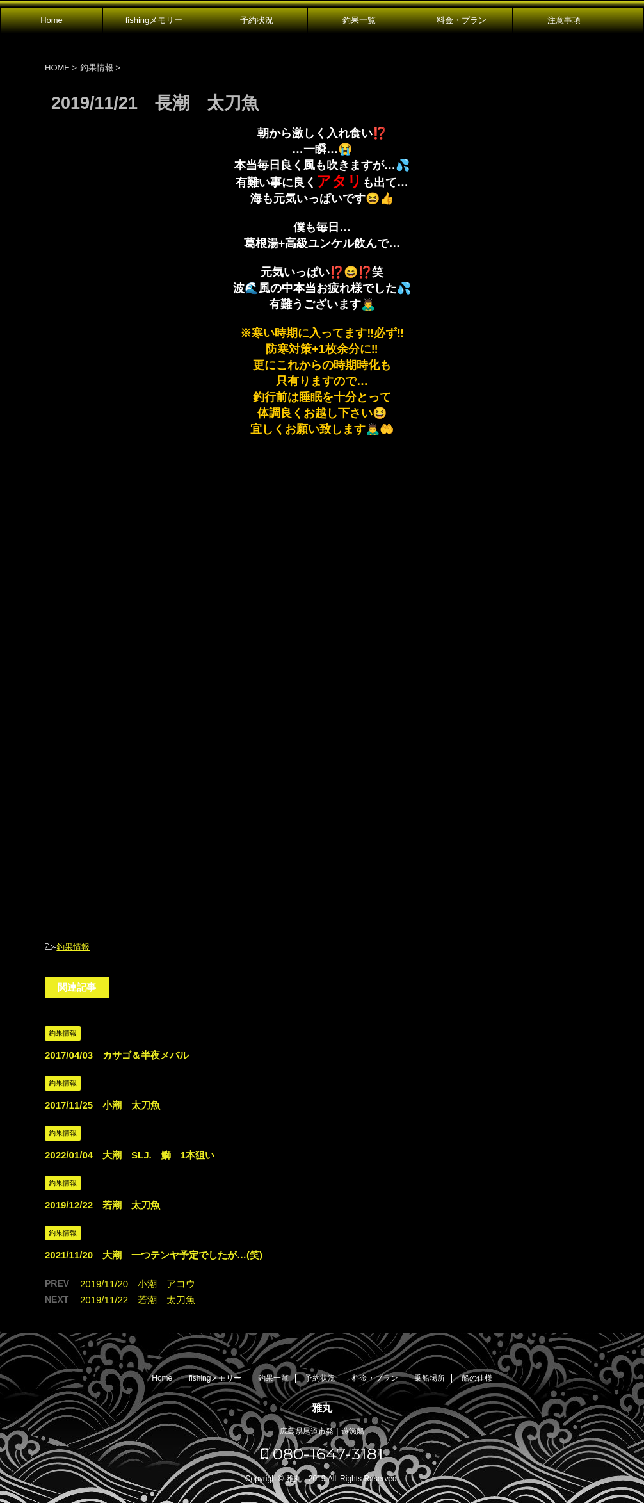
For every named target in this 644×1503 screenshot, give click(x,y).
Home (51, 20)
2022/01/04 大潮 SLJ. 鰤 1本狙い (129, 1155)
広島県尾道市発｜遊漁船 (322, 1431)
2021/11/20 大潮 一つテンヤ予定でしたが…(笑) (153, 1254)
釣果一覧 (359, 20)
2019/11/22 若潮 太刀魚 (137, 1299)
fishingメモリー (154, 20)
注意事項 (564, 20)
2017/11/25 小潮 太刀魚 (102, 1105)
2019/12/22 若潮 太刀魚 (102, 1204)
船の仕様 (477, 1378)
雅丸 (322, 1407)
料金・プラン (462, 20)
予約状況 (256, 20)
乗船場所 (429, 1378)
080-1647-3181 (322, 1453)
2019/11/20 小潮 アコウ (137, 1283)
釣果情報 (73, 947)
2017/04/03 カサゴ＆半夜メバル (117, 1055)
